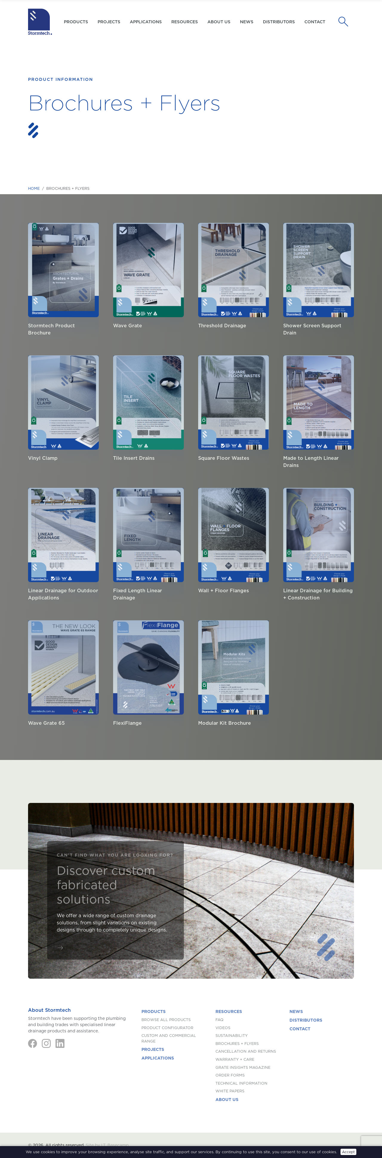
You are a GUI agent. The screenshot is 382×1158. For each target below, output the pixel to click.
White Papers (229, 1091)
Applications (146, 22)
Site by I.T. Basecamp (107, 1145)
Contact (314, 22)
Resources (228, 1011)
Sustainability (231, 1035)
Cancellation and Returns (245, 1051)
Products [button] (76, 22)
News (246, 22)
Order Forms (230, 1075)
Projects (109, 22)
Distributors (279, 22)
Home (34, 188)
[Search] (345, 22)
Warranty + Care (234, 1059)
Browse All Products (166, 1019)
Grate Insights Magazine (242, 1067)
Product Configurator (167, 1027)
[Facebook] (32, 1043)
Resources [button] (184, 22)
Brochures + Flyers (237, 1043)
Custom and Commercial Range (168, 1038)
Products (153, 1011)
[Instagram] (46, 1043)
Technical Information (241, 1083)
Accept (348, 1151)
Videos (222, 1027)
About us (218, 22)
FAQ (219, 1019)
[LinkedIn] (60, 1043)
